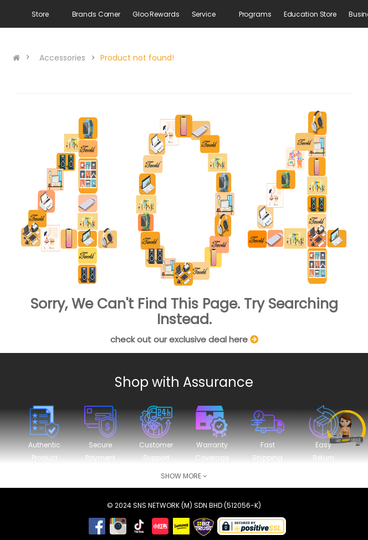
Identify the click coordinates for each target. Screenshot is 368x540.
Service (204, 14)
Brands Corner (96, 14)
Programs (255, 14)
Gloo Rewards (156, 14)
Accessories (62, 57)
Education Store (310, 14)
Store (40, 14)
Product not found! (137, 57)
